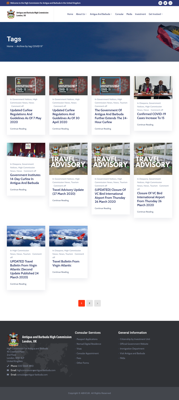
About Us (81, 14)
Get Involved (156, 14)
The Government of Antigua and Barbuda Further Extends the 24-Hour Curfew (111, 116)
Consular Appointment (88, 353)
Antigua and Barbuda (101, 14)
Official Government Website (134, 344)
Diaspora (143, 103)
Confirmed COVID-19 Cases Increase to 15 (151, 116)
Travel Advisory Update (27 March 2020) (68, 192)
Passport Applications (87, 339)
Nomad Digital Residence (89, 344)
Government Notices (22, 99)
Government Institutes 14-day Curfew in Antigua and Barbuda (25, 179)
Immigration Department (132, 348)
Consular (119, 14)
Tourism (123, 102)
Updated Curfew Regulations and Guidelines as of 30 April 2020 (66, 116)
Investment (140, 14)
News (31, 102)
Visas (79, 348)
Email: (33, 370)
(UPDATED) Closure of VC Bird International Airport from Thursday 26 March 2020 (110, 195)
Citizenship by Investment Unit (135, 339)
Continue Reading (18, 128)
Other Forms (83, 363)
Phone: (22, 366)
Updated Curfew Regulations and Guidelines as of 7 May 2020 (25, 116)
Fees (79, 358)
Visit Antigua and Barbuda (132, 353)
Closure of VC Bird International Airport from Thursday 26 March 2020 (151, 199)
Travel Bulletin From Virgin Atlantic (66, 263)
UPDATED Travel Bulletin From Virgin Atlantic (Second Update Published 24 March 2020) (24, 269)
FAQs (122, 358)
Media (129, 14)
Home (70, 14)
